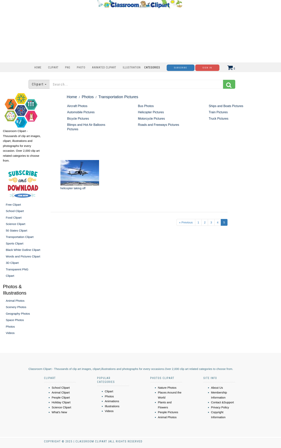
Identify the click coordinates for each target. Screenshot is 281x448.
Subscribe (180, 67)
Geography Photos (18, 313)
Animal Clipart (61, 392)
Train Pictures (218, 112)
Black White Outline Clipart (23, 249)
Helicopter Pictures (151, 112)
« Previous (186, 222)
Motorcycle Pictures (151, 118)
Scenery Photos (16, 307)
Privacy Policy (220, 407)
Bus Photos (146, 106)
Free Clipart (13, 204)
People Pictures (168, 412)
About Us (217, 387)
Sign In (207, 67)
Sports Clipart (14, 243)
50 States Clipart (16, 230)
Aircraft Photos (77, 106)
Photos (10, 326)
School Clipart (15, 211)
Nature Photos (167, 387)
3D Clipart (12, 262)
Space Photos (15, 320)
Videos (10, 333)
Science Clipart (15, 224)
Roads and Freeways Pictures (158, 124)
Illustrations (112, 406)
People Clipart (61, 397)
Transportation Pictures (118, 97)
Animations (112, 401)
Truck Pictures (218, 118)
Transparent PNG (17, 269)
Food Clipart (14, 217)
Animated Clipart (104, 67)
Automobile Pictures (81, 112)
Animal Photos (15, 300)
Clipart (53, 67)
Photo (81, 67)
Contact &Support (222, 402)
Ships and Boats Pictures (226, 106)
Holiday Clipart (61, 402)
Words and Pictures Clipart (23, 256)
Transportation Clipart (20, 236)
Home (38, 67)
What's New (59, 412)
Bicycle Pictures (78, 118)
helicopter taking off (73, 188)
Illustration (132, 67)
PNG (67, 67)
